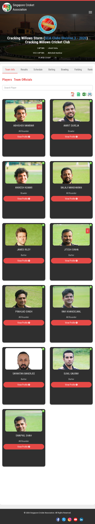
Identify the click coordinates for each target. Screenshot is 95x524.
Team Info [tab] (10, 69)
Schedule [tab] (38, 69)
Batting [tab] (51, 69)
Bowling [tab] (65, 69)
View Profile (23, 136)
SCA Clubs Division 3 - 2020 (66, 38)
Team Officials (23, 79)
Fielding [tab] (78, 69)
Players (7, 79)
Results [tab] (24, 69)
